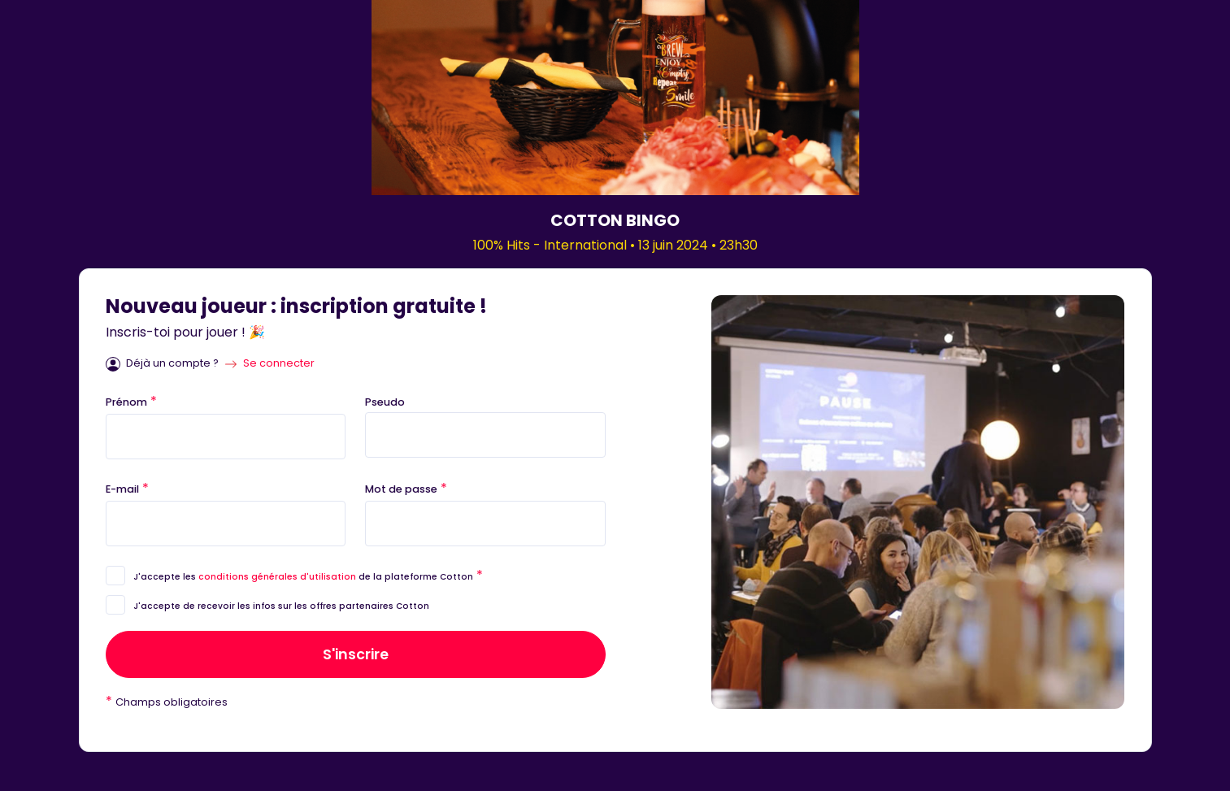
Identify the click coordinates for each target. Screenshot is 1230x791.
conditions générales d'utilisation (277, 577)
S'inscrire (356, 654)
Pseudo (385, 402)
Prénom (131, 401)
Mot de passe (406, 488)
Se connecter (279, 363)
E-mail (127, 488)
